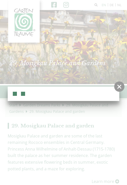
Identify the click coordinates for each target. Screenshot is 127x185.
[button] (119, 86)
